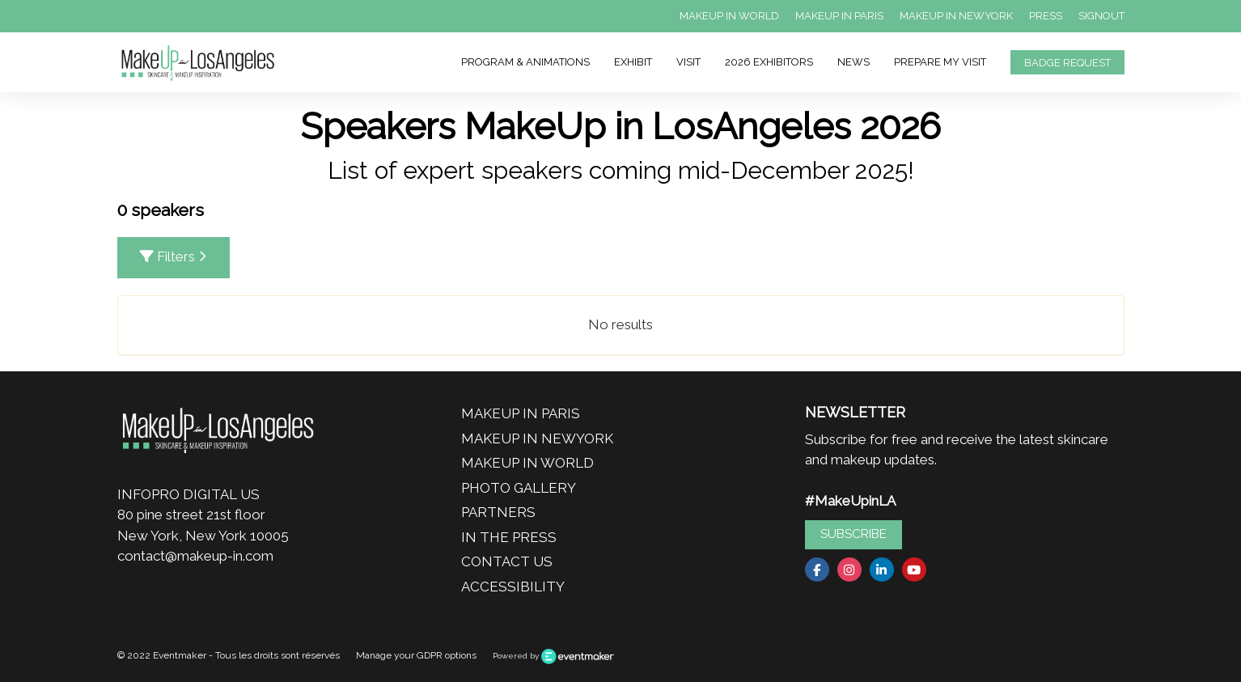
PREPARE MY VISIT (940, 62)
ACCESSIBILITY (513, 586)
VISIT (688, 62)
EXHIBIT (633, 62)
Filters (173, 256)
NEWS (853, 62)
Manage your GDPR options (416, 655)
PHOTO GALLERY (518, 488)
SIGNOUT (1101, 16)
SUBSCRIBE (853, 534)
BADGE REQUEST (1067, 63)
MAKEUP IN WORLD (729, 16)
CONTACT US (507, 561)
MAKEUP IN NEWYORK (956, 16)
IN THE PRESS (509, 537)
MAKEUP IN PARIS (839, 16)
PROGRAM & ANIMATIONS (525, 62)
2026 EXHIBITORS (769, 62)
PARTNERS (498, 512)
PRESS (1045, 16)
